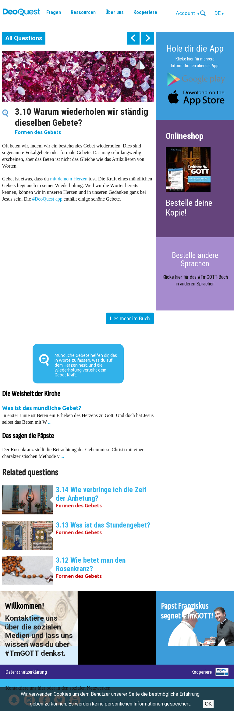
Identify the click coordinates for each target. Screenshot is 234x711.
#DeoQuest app (47, 198)
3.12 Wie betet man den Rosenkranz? (91, 564)
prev (133, 38)
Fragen (53, 12)
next (147, 38)
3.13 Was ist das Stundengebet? (103, 525)
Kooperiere (145, 12)
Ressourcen (83, 12)
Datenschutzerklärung (26, 672)
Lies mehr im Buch (130, 318)
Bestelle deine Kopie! (189, 208)
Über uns (114, 12)
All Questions (23, 38)
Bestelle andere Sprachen (195, 259)
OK (208, 703)
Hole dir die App (195, 48)
